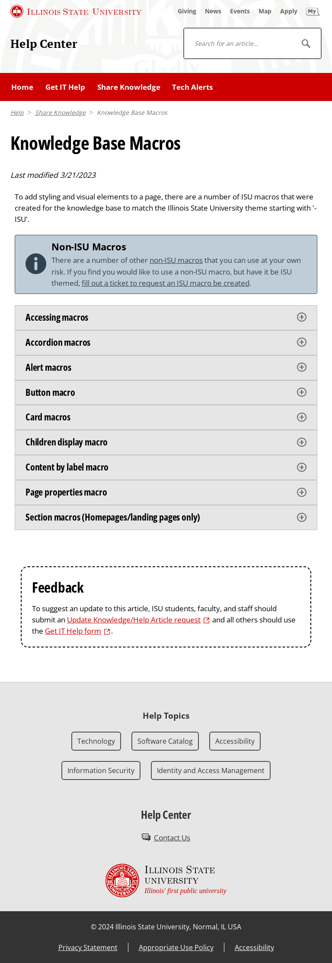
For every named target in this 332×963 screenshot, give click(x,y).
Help (17, 112)
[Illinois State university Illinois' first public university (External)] (166, 880)
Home (22, 87)
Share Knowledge (128, 87)
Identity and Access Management (211, 770)
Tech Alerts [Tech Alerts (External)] (192, 87)
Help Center (43, 43)
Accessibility (235, 741)
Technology (96, 741)
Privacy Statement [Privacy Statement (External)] (88, 947)
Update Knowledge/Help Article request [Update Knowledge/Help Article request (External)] (134, 619)
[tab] (166, 317)
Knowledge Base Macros (132, 112)
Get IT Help (65, 87)
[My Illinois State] (313, 11)
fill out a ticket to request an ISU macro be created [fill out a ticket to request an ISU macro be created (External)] (165, 283)
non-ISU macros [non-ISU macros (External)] (176, 260)
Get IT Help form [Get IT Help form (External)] (73, 630)
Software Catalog (165, 741)
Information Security (100, 770)
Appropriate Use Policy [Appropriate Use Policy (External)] (176, 947)
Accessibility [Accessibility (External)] (254, 947)
